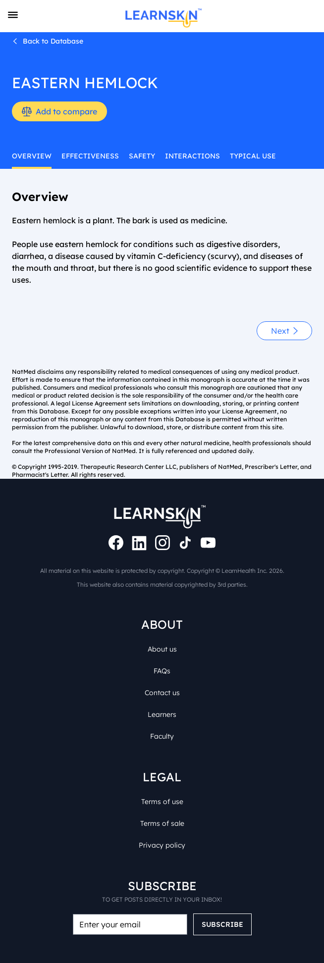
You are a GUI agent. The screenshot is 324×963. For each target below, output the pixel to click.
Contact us (162, 680)
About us (162, 637)
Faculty (162, 724)
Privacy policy (162, 833)
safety (128, 155)
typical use (229, 155)
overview (29, 155)
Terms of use (162, 789)
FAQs (162, 658)
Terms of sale (162, 811)
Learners (162, 702)
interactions (174, 155)
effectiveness (81, 155)
